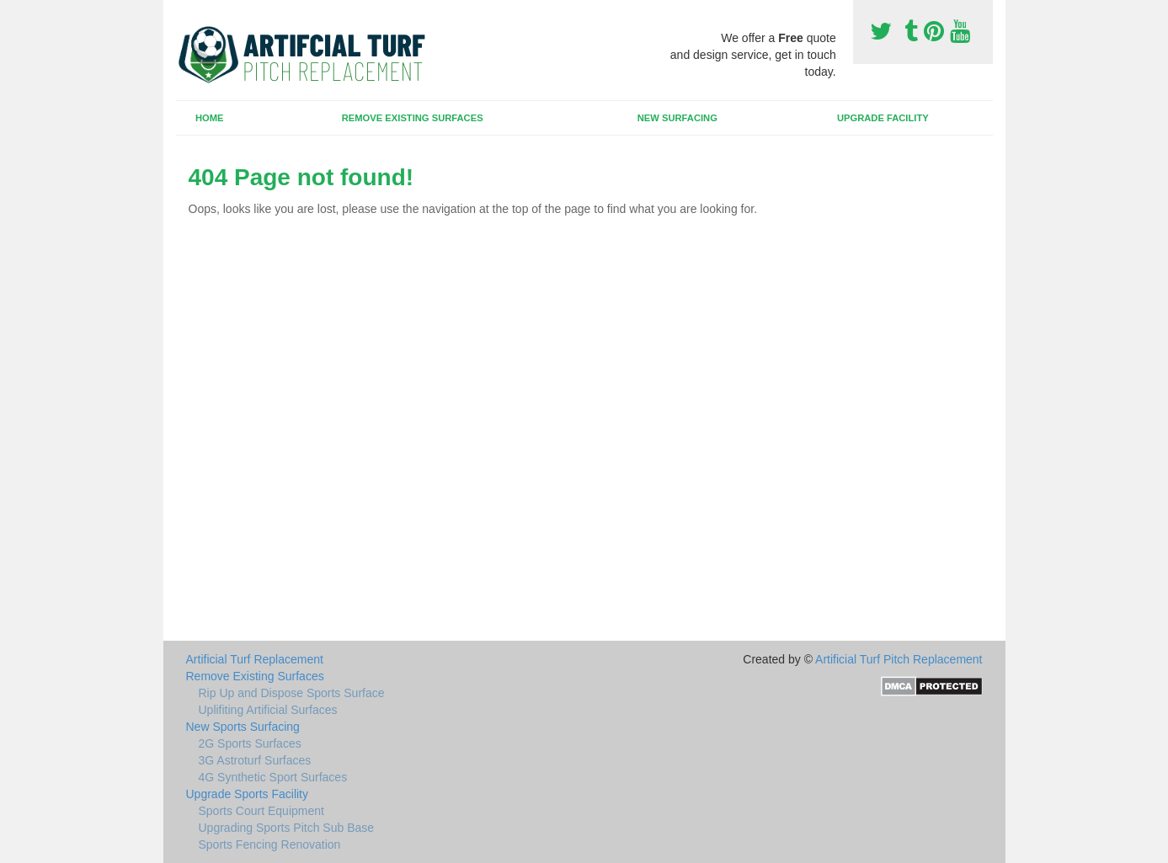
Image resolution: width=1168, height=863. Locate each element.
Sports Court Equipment (261, 811)
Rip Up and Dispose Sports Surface (292, 693)
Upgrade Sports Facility (247, 794)
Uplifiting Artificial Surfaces (268, 710)
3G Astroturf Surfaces (255, 760)
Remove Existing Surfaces (412, 118)
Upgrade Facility (883, 118)
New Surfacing (677, 118)
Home (209, 118)
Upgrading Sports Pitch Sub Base (287, 827)
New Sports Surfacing (243, 726)
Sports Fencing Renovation (270, 844)
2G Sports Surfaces (250, 743)
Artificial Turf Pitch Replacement (898, 659)
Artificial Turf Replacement (254, 659)
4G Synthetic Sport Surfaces (273, 777)
